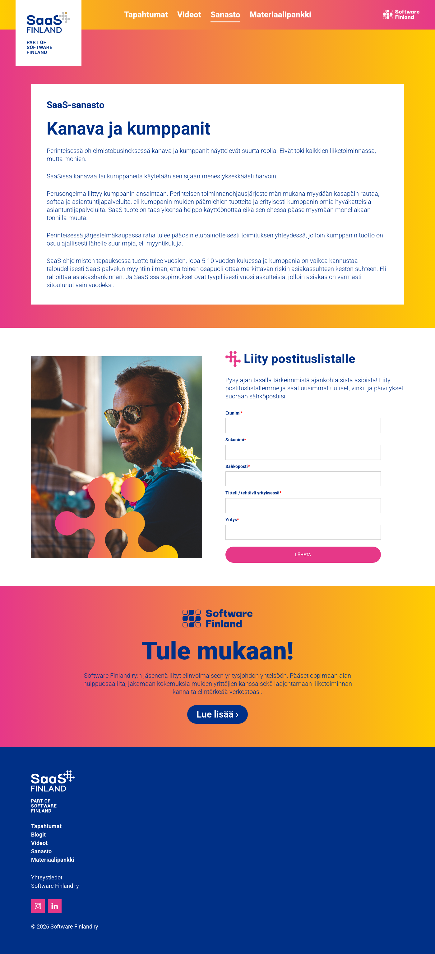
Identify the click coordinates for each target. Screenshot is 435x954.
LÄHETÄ (303, 554)
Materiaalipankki (280, 14)
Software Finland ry (55, 886)
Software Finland (400, 14)
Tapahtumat (146, 14)
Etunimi (234, 412)
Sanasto (225, 14)
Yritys (232, 519)
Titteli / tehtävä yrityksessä (253, 492)
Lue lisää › (217, 714)
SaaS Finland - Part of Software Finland (48, 33)
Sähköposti (237, 466)
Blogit (38, 834)
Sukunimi (235, 439)
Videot (189, 14)
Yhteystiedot (46, 877)
